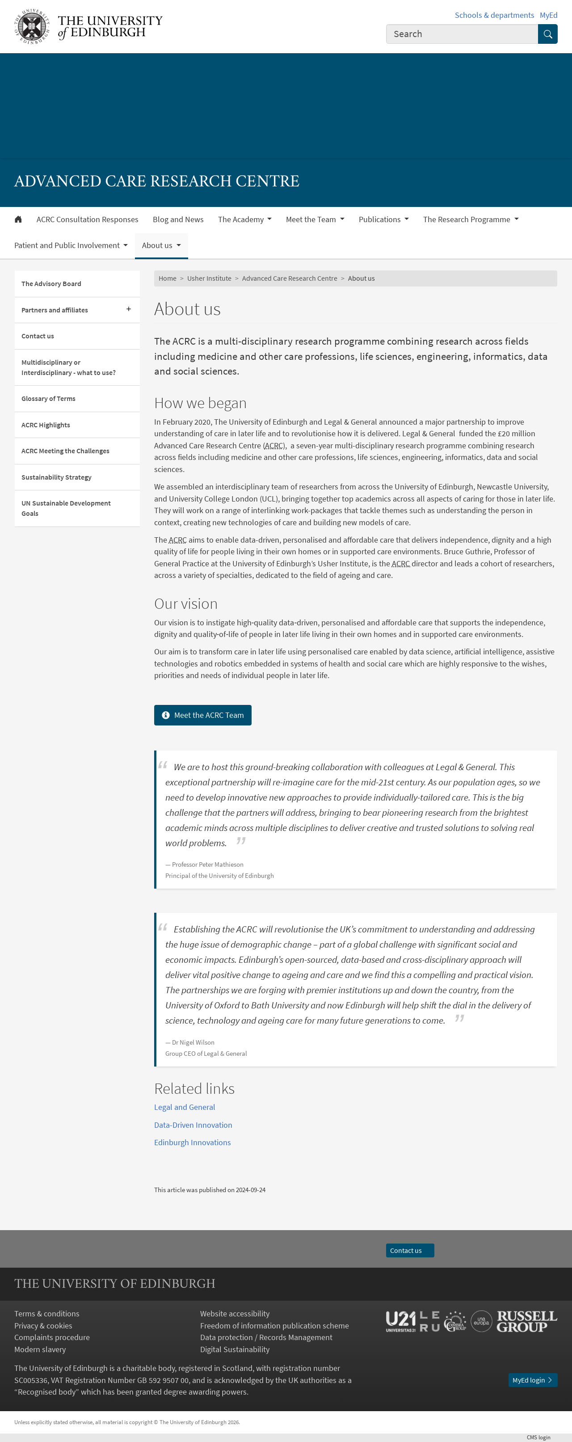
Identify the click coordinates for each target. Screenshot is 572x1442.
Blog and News (178, 219)
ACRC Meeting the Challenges (65, 451)
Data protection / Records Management (266, 1337)
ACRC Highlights (45, 425)
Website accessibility (234, 1314)
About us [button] (158, 245)
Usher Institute (209, 278)
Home (168, 278)
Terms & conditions (47, 1314)
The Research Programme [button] (467, 219)
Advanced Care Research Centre (289, 278)
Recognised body (47, 1392)
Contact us (37, 336)
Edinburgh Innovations (192, 1142)
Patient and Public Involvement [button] (68, 245)
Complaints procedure (52, 1337)
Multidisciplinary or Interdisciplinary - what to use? (68, 367)
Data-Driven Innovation (193, 1125)
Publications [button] (381, 219)
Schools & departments (494, 15)
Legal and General (184, 1107)
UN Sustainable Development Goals (66, 508)
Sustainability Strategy (56, 477)
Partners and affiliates (54, 310)
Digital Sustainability (234, 1349)
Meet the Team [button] (312, 219)
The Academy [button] (241, 219)
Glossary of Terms (48, 398)
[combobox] (462, 34)
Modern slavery (40, 1349)
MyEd (549, 15)
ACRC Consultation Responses (88, 219)
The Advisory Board (51, 283)
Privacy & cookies (43, 1326)
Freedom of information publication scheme (274, 1326)
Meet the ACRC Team (203, 715)
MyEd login (533, 1380)
